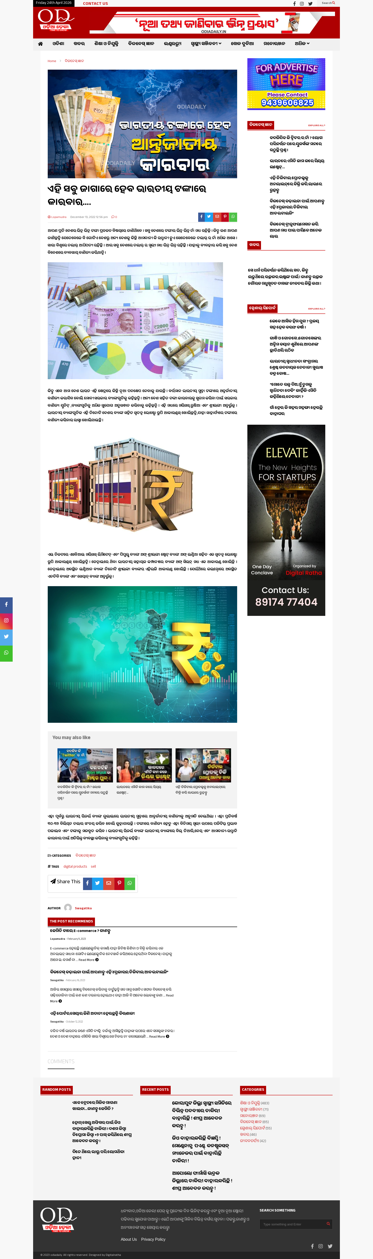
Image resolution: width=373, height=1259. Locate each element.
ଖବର (79, 44)
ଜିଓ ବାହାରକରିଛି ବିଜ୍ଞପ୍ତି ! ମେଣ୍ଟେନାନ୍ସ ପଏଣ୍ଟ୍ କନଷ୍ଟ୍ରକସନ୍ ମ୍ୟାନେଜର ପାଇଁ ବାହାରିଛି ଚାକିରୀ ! (201, 1150)
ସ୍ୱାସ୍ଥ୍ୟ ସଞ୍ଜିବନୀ (206, 44)
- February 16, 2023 (75, 980)
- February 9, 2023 (76, 939)
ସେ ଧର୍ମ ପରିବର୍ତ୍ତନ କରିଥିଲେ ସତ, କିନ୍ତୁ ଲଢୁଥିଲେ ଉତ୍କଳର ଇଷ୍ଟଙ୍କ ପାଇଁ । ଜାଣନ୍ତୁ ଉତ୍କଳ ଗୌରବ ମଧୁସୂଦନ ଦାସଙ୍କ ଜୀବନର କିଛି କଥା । (285, 288)
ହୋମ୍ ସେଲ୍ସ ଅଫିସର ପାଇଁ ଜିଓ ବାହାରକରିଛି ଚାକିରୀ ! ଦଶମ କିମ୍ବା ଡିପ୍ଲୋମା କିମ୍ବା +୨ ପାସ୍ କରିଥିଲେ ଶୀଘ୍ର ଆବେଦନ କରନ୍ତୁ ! (101, 1132)
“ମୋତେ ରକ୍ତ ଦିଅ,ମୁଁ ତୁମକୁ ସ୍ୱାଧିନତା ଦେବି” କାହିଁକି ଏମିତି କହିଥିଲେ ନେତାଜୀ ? (293, 391)
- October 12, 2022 (74, 1022)
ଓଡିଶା (58, 44)
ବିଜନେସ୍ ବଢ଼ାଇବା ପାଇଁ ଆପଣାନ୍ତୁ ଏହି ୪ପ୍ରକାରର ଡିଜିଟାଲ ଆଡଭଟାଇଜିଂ (109, 972)
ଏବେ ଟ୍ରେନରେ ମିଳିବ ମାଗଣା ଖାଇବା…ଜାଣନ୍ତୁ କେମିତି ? (94, 1106)
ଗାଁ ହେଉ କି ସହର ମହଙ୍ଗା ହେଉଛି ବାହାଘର (296, 411)
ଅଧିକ (302, 44)
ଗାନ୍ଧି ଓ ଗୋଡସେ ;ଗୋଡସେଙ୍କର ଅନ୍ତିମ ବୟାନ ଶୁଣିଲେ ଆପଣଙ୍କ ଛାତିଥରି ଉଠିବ (295, 345)
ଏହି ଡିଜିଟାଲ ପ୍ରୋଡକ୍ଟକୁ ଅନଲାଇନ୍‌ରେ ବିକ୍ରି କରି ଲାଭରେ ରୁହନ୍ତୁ (200, 790)
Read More (89, 960)
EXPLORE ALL (316, 126)
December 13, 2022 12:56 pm (89, 217)
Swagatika (57, 980)
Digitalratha (113, 1255)
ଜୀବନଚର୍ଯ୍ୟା (249, 1141)
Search (328, 3)
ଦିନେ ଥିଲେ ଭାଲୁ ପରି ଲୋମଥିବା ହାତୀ (98, 1155)
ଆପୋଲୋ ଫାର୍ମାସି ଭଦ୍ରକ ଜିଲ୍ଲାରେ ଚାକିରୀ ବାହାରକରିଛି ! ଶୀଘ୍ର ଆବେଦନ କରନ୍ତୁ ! (202, 1181)
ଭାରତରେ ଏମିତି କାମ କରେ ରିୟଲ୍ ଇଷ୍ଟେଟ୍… (297, 164)
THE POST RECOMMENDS (71, 922)
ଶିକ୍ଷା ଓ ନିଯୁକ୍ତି (106, 44)
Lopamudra (57, 217)
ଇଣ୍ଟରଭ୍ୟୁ (172, 44)
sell (93, 867)
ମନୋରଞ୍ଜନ (274, 44)
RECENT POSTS (155, 1090)
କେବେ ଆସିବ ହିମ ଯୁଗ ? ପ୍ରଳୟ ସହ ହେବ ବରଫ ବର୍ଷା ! (294, 325)
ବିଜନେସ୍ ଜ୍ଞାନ (141, 44)
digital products (75, 867)
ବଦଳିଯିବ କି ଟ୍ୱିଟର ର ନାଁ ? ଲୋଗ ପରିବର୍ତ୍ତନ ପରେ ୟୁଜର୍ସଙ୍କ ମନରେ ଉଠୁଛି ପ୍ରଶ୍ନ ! (82, 793)
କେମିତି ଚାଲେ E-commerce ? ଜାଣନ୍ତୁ (80, 931)
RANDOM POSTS (56, 1090)
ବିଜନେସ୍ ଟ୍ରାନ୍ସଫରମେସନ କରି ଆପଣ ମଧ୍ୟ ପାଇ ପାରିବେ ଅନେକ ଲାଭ (296, 231)
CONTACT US (95, 4)
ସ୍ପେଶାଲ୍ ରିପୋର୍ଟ (262, 308)
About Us (129, 1239)
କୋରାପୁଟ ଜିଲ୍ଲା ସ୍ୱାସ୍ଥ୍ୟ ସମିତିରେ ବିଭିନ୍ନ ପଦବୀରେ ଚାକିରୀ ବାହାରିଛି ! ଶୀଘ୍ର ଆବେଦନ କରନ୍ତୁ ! (202, 1115)
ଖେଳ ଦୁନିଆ (242, 44)
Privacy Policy (153, 1239)
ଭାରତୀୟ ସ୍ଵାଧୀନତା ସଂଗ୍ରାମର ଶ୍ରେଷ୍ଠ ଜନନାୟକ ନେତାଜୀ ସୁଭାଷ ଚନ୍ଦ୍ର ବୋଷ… (296, 368)
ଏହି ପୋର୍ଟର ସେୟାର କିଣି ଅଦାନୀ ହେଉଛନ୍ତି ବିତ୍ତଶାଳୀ (92, 1014)
